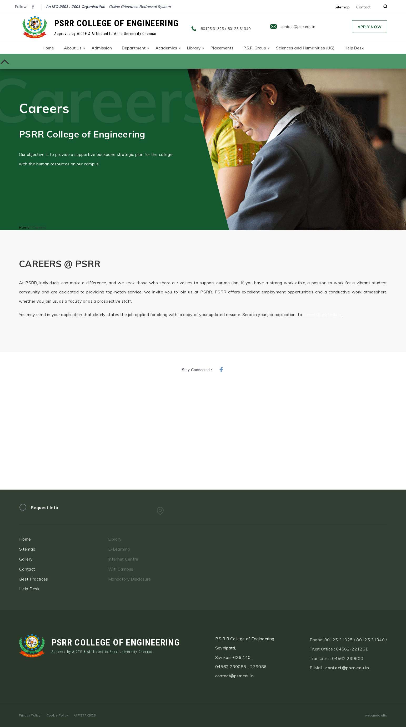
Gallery (31, 559)
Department (134, 47)
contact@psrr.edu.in (297, 26)
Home (48, 47)
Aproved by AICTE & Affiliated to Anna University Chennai (102, 653)
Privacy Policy (29, 715)
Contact (363, 7)
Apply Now (370, 26)
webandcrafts (376, 715)
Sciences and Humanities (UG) (305, 47)
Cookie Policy (57, 715)
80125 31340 (239, 28)
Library (194, 47)
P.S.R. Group (254, 47)
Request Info (44, 511)
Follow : (21, 6)
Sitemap (342, 7)
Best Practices (38, 579)
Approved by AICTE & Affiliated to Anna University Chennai (105, 33)
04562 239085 (230, 669)
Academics (166, 47)
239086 (258, 669)
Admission (102, 47)
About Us (73, 47)
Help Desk (354, 47)
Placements (221, 47)
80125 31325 (212, 28)
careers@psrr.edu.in (322, 314)
